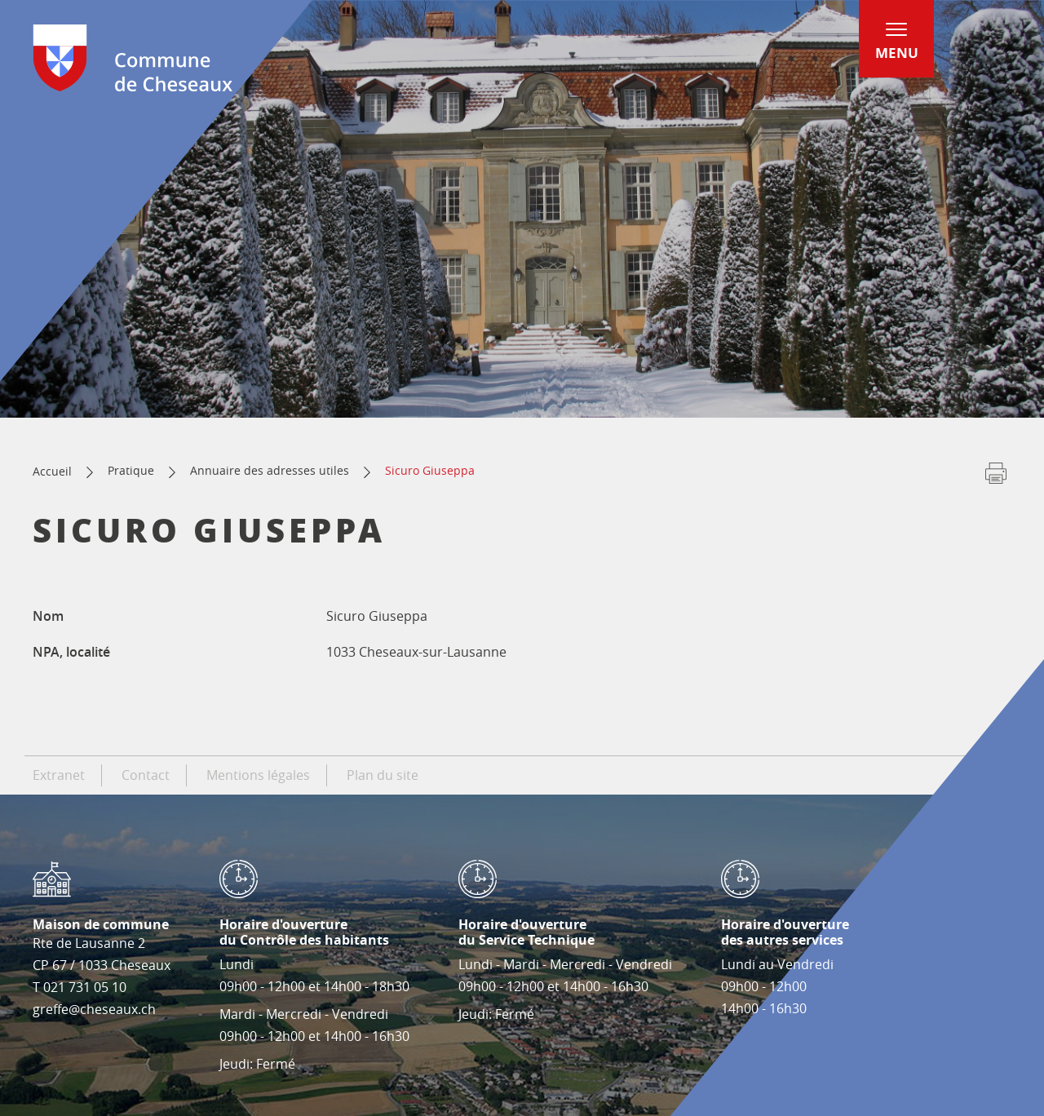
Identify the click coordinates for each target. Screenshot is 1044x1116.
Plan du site (382, 775)
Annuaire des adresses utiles (269, 470)
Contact (146, 775)
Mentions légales (258, 775)
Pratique (131, 470)
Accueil (52, 471)
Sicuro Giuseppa (430, 470)
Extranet (59, 775)
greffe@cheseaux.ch (94, 1009)
